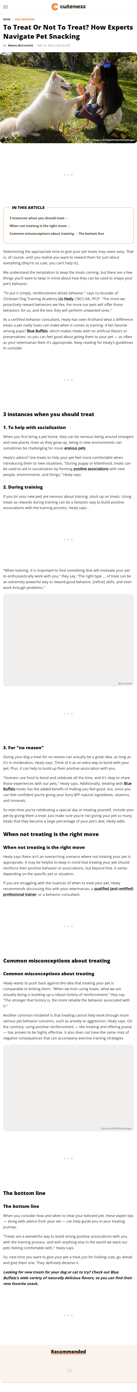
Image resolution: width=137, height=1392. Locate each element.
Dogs (6, 19)
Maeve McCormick (20, 45)
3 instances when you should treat (37, 218)
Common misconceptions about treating (42, 234)
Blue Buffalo (37, 331)
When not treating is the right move (38, 226)
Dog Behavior (25, 19)
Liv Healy (65, 298)
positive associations (91, 468)
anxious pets (74, 448)
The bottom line (91, 234)
